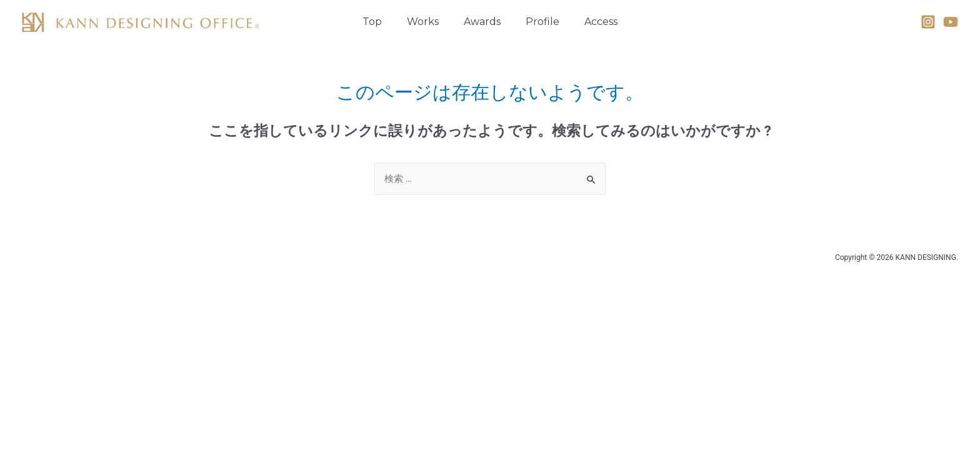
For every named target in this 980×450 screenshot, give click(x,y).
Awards (482, 22)
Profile (542, 22)
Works (423, 22)
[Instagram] (928, 21)
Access (601, 22)
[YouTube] (950, 21)
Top (372, 22)
